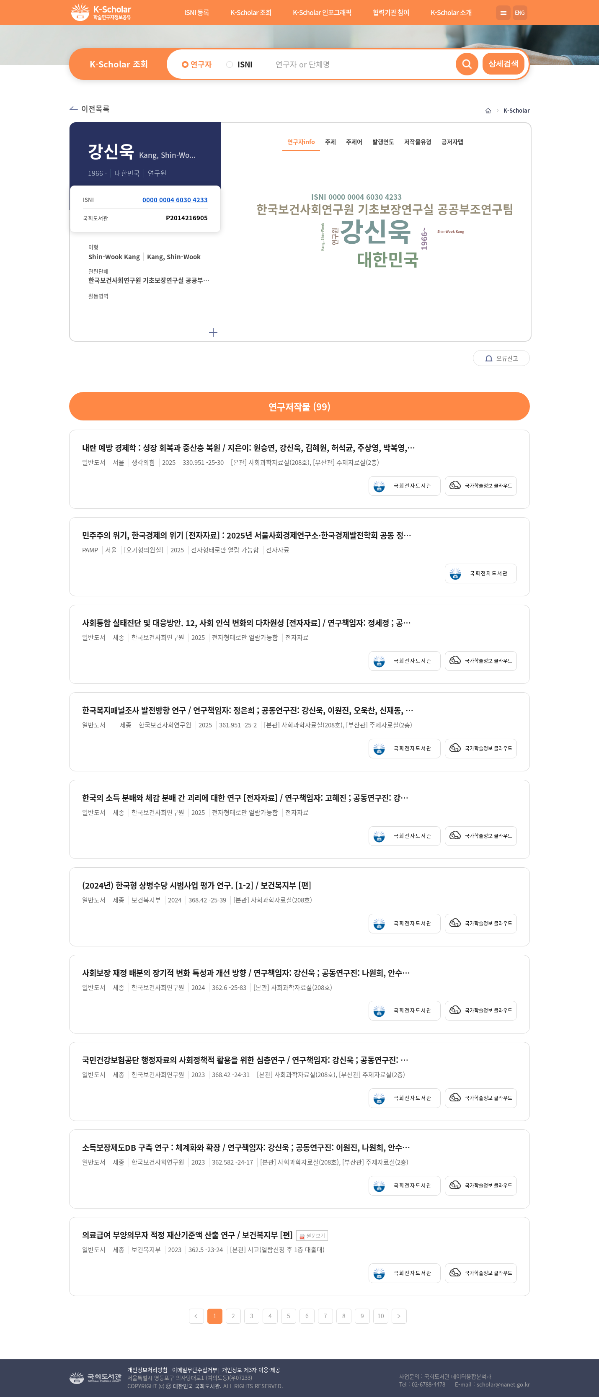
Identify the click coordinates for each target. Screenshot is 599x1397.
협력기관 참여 (391, 12)
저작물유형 (417, 141)
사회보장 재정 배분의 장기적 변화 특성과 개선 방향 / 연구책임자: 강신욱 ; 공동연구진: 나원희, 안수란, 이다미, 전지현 (248, 973)
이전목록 (89, 108)
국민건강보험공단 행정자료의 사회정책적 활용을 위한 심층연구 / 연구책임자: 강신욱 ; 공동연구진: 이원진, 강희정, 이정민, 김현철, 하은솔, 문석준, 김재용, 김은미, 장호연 (248, 1060)
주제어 (354, 141)
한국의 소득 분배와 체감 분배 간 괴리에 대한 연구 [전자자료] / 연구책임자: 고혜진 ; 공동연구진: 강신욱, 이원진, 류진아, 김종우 (248, 798)
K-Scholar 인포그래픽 (322, 12)
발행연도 (383, 141)
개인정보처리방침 (147, 1370)
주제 (330, 141)
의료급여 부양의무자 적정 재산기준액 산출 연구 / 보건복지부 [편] (187, 1235)
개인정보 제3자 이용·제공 (251, 1370)
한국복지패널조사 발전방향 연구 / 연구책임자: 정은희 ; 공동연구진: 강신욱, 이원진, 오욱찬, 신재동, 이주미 (248, 710)
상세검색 (503, 63)
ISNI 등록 (196, 12)
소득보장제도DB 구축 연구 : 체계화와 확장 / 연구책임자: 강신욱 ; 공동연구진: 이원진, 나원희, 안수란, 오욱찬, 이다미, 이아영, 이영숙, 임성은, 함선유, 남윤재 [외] (248, 1147)
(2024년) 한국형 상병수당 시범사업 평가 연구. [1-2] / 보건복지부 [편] (196, 885)
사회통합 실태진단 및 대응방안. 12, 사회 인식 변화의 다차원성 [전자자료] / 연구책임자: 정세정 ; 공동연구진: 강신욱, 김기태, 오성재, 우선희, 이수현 (248, 623)
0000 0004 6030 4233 (175, 199)
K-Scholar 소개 (451, 12)
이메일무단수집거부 (194, 1370)
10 (380, 1316)
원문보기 (312, 1236)
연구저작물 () (299, 406)
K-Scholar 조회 (250, 12)
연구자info (301, 141)
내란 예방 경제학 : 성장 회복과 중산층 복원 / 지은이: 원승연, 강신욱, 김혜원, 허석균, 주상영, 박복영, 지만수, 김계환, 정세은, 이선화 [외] (248, 448)
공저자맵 (452, 141)
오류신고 (501, 358)
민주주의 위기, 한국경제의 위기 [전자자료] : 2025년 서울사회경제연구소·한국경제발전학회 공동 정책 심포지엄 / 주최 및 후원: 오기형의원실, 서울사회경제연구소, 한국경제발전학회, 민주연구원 (248, 535)
